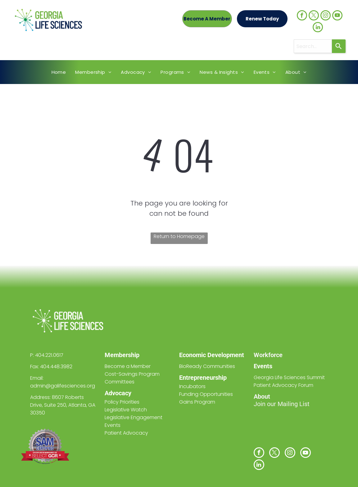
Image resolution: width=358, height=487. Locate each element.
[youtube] (337, 16)
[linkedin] (318, 28)
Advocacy (118, 393)
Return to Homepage (179, 236)
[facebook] (302, 16)
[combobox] (313, 46)
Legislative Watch (126, 409)
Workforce (268, 355)
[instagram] (325, 16)
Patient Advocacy (126, 432)
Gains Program (197, 401)
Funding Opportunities (206, 394)
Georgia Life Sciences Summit (289, 377)
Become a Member (128, 366)
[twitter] (314, 16)
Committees (119, 381)
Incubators (192, 386)
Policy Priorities (122, 401)
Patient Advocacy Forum (283, 385)
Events (263, 366)
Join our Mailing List (282, 404)
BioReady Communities (207, 366)
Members (118, 355)
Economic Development (211, 355)
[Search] (339, 46)
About (262, 396)
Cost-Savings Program (132, 374)
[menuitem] (59, 72)
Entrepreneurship (203, 377)
